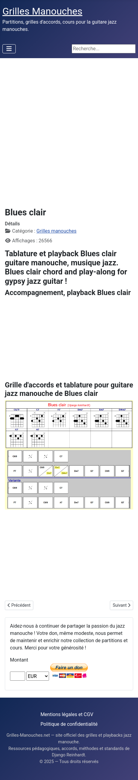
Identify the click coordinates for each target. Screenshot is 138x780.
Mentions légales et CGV (67, 714)
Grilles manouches (57, 231)
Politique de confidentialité (69, 724)
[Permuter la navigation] (9, 48)
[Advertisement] (69, 130)
